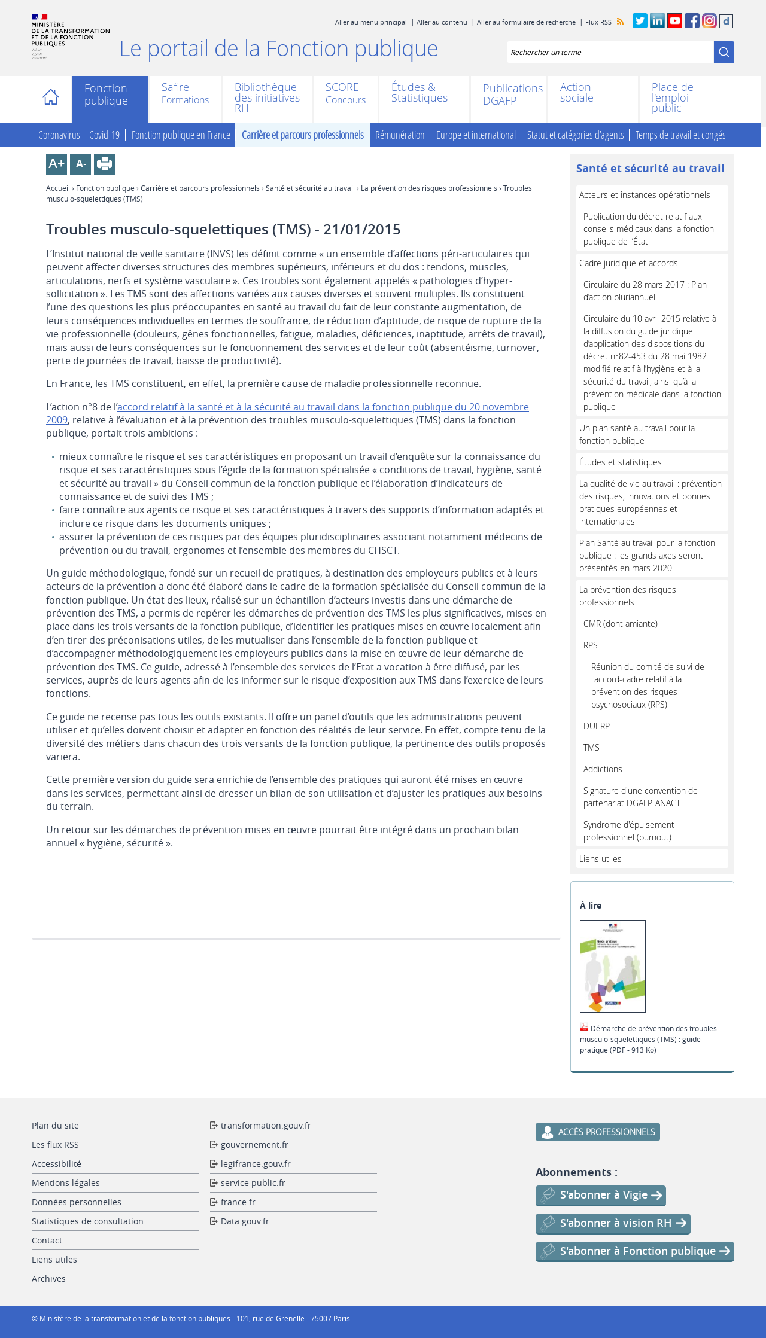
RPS (590, 645)
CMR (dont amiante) (620, 623)
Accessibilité (56, 1163)
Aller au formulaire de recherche (526, 21)
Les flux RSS (55, 1144)
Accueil (54, 99)
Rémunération (400, 135)
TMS (591, 747)
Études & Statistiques (419, 92)
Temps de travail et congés (681, 135)
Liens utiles (600, 858)
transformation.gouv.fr (266, 1125)
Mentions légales (66, 1182)
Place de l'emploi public (673, 98)
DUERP (596, 726)
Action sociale (577, 92)
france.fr (238, 1202)
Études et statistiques (620, 462)
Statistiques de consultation (88, 1221)
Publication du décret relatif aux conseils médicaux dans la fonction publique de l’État (648, 229)
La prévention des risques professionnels (429, 188)
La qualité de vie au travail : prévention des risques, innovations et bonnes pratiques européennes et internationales (650, 502)
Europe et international (476, 135)
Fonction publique (106, 94)
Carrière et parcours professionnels (303, 135)
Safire (175, 88)
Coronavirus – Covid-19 (79, 135)
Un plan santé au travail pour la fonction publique (637, 434)
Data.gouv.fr (245, 1221)
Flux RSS (598, 21)
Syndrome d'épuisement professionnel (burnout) (628, 831)
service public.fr (253, 1182)
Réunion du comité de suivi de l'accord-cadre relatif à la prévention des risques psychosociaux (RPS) (647, 685)
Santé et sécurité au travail (310, 188)
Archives (49, 1278)
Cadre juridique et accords (628, 263)
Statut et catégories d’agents (575, 135)
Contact (47, 1240)
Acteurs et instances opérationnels (644, 194)
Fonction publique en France (181, 135)
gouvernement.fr (254, 1144)
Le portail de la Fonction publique (279, 47)
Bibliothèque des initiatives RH (267, 98)
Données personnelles (76, 1202)
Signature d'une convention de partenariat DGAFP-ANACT (640, 797)
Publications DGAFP (508, 94)
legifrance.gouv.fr (256, 1163)
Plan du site (55, 1125)
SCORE (342, 88)
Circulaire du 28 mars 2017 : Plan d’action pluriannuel (645, 291)
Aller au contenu (442, 21)
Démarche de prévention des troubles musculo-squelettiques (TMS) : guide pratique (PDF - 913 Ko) (648, 1038)
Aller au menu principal (371, 21)
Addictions (602, 769)
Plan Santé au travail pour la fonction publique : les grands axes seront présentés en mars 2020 (647, 555)
